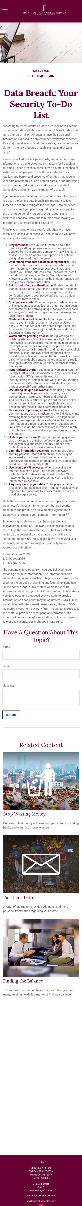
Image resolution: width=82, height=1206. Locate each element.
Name (6, 646)
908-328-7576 (46, 1171)
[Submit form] (11, 714)
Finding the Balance (23, 981)
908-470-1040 (44, 1168)
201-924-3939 (45, 1174)
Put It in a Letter (19, 897)
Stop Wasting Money (24, 814)
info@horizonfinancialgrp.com (41, 1201)
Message (8, 685)
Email (6, 666)
